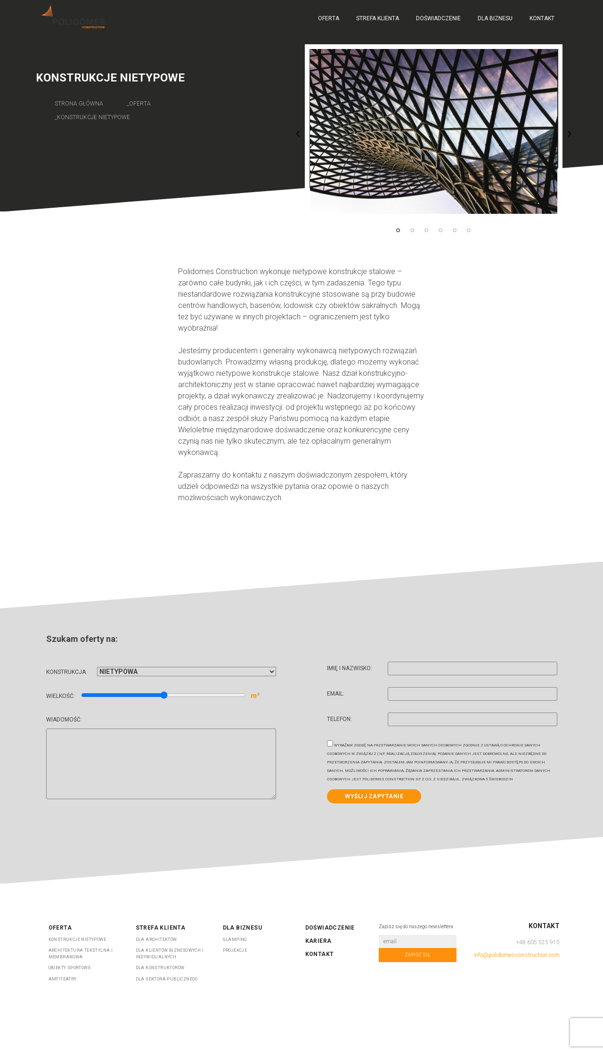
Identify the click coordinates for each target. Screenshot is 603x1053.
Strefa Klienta (377, 18)
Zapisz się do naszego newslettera (416, 926)
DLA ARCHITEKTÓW (156, 939)
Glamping (235, 939)
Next (569, 133)
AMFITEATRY (63, 979)
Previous (297, 133)
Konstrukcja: (161, 672)
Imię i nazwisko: (442, 669)
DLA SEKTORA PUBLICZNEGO (167, 979)
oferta (140, 103)
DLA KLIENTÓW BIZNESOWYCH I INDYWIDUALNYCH (170, 953)
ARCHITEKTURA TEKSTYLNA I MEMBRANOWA (81, 953)
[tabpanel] (434, 131)
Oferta (328, 18)
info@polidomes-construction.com (516, 955)
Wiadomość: (161, 758)
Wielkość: (153, 695)
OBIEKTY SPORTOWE (69, 967)
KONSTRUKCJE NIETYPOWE (77, 939)
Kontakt (542, 18)
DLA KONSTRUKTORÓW (160, 967)
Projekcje (235, 950)
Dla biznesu (495, 18)
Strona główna (79, 103)
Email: (442, 695)
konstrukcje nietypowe (93, 117)
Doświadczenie (438, 18)
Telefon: (442, 720)
